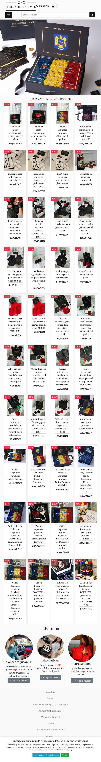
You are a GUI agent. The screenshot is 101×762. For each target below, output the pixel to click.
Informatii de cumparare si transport (50, 705)
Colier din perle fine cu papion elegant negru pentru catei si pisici (38, 425)
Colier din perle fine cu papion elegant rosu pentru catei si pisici (62, 425)
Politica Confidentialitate (50, 711)
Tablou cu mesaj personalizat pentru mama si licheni (15, 133)
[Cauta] (92, 14)
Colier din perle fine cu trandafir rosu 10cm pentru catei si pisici (15, 375)
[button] (7, 57)
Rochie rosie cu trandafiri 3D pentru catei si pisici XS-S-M (38, 323)
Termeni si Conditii (50, 717)
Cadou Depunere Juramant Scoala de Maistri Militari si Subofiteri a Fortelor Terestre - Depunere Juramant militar (15, 598)
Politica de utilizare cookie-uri (50, 730)
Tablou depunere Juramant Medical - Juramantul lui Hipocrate (39, 534)
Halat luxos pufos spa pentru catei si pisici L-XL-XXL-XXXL (39, 180)
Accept (64, 755)
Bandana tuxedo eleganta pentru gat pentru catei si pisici (39, 229)
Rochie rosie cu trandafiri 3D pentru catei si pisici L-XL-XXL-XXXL (15, 325)
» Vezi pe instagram (19, 680)
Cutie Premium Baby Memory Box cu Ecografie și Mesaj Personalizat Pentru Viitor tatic (86, 481)
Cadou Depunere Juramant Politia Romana (15, 474)
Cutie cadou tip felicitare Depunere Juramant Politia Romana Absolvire (62, 477)
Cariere (50, 723)
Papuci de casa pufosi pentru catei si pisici (15, 177)
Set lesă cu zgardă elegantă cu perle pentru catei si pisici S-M (38, 277)
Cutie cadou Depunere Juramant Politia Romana (86, 424)
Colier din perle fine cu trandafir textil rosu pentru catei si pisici (38, 375)
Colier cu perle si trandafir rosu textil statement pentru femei (15, 227)
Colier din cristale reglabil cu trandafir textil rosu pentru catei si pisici (85, 326)
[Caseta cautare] (55, 14)
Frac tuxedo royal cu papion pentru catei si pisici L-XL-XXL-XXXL (85, 227)
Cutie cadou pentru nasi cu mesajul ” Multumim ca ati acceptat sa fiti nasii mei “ (62, 591)
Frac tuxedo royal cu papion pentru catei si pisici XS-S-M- (15, 276)
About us (50, 692)
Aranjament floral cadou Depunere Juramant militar (86, 532)
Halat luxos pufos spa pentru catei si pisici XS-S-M (62, 178)
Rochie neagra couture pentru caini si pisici (62, 274)
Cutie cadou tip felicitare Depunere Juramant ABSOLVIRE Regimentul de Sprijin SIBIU (15, 535)
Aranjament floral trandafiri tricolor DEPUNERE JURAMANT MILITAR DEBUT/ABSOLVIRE (85, 594)
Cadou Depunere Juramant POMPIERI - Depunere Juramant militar (39, 592)
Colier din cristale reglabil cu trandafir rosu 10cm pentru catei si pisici (62, 326)
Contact (50, 698)
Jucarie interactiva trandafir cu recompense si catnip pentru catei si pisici (62, 377)
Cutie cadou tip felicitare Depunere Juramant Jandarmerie (38, 476)
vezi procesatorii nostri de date (46, 755)
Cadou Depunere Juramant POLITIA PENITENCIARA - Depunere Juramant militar (62, 537)
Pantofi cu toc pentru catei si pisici (86, 274)
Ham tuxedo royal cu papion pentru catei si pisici (62, 226)
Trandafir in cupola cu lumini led (86, 177)
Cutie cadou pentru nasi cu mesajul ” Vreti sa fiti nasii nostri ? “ (86, 133)
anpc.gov (50, 736)
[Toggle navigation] (8, 15)
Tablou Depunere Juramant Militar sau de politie (62, 133)
